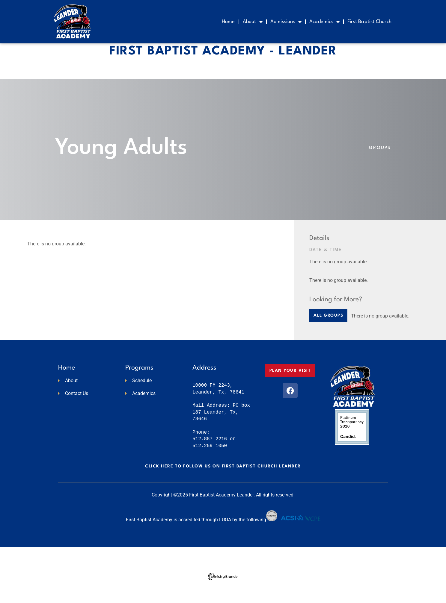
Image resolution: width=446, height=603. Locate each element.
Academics (324, 22)
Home (228, 21)
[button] (328, 335)
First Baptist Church (369, 21)
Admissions (286, 22)
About (253, 22)
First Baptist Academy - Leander (223, 71)
